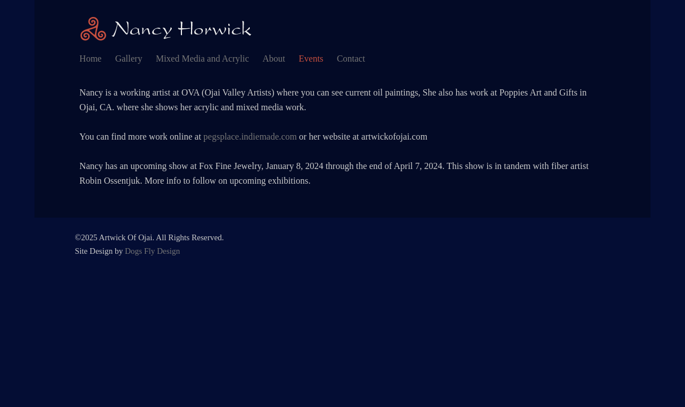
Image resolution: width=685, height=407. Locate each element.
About (274, 58)
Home (91, 58)
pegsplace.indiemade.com (250, 136)
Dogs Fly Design (152, 251)
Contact (351, 58)
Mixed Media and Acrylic (202, 58)
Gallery (128, 58)
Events (311, 58)
